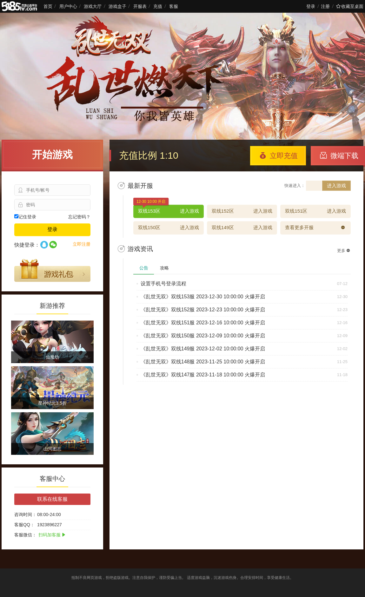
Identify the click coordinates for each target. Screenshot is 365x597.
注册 (325, 6)
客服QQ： (24, 524)
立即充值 (278, 156)
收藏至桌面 (349, 6)
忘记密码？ (79, 216)
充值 (157, 6)
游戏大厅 (93, 6)
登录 (310, 6)
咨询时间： (25, 514)
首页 (47, 6)
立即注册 (81, 244)
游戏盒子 (117, 6)
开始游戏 (52, 154)
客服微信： (25, 534)
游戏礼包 (52, 270)
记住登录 (25, 216)
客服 (173, 6)
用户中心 (68, 6)
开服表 (140, 6)
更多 (343, 250)
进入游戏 (336, 185)
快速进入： (294, 185)
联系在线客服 (52, 499)
